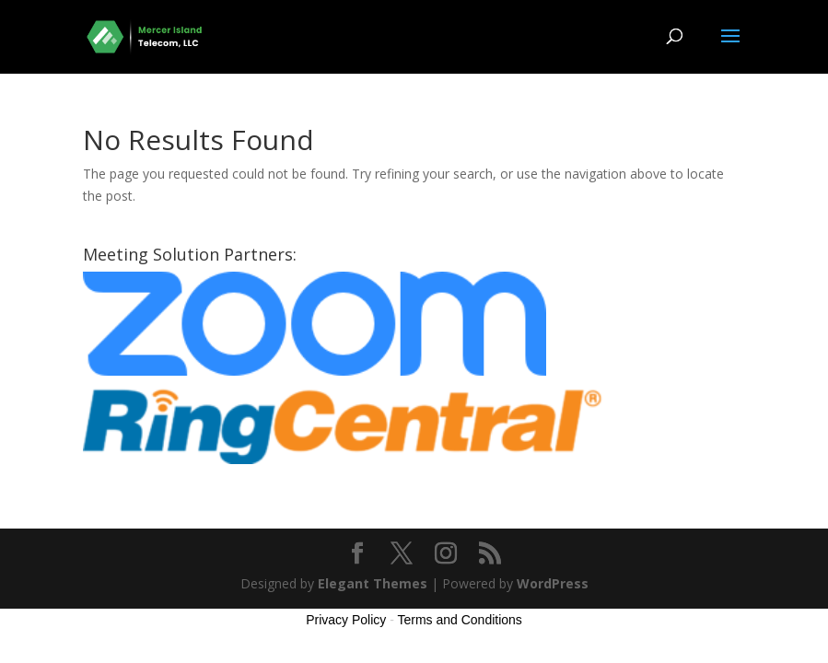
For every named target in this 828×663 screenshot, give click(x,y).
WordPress (553, 583)
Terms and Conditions (459, 619)
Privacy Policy (346, 619)
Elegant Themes (372, 583)
